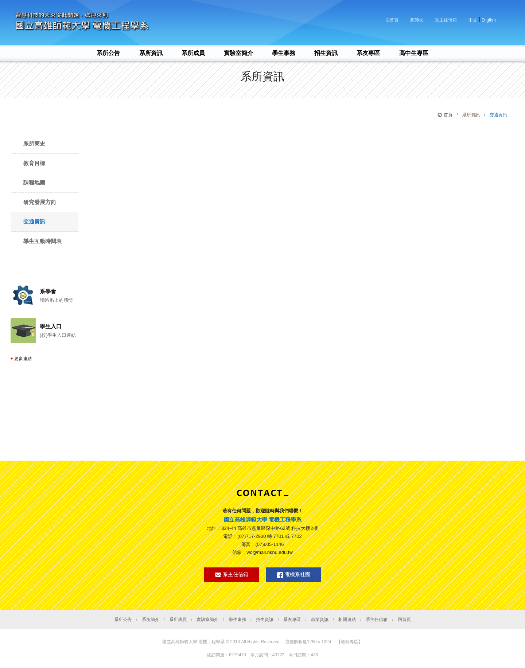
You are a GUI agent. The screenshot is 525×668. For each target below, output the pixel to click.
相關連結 (347, 619)
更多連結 (23, 358)
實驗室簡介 (207, 619)
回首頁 (391, 20)
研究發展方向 (39, 202)
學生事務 (237, 619)
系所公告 (123, 619)
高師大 (416, 20)
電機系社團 (293, 575)
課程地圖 (34, 182)
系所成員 (178, 619)
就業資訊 (319, 619)
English (489, 20)
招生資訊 (264, 619)
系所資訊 (471, 114)
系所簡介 (150, 619)
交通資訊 (34, 221)
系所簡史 (34, 143)
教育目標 (34, 163)
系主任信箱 (446, 20)
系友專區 (292, 619)
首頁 (448, 114)
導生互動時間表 (42, 241)
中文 (472, 20)
